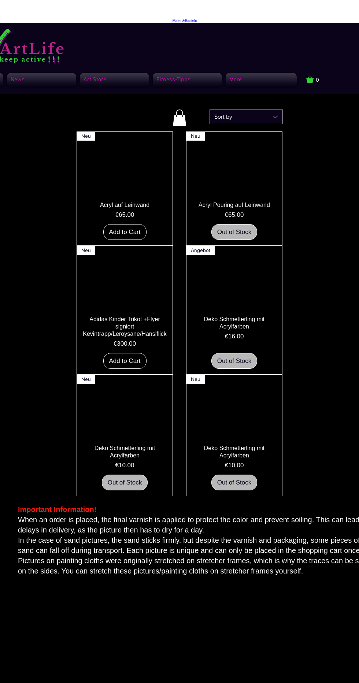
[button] (316, 80)
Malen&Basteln (185, 21)
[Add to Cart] (125, 232)
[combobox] (246, 116)
